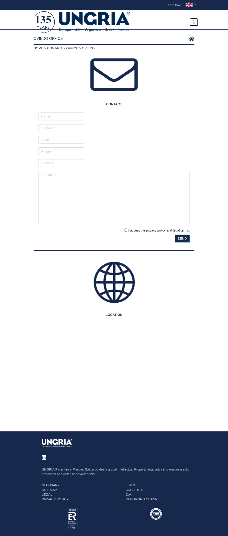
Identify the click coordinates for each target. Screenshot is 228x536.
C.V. (129, 494)
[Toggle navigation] (194, 22)
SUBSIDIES (134, 490)
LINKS (130, 485)
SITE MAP (49, 490)
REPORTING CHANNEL (144, 499)
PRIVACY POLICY (55, 499)
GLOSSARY (51, 485)
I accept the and (157, 230)
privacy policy (156, 230)
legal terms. (181, 230)
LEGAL (47, 494)
